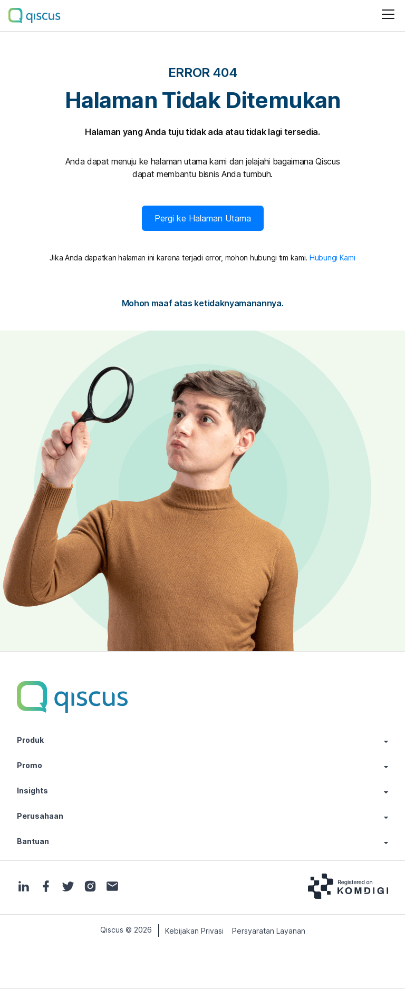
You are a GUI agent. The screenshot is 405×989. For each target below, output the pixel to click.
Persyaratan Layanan (268, 930)
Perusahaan (202, 816)
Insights (202, 790)
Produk (202, 740)
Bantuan (202, 841)
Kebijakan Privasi (194, 930)
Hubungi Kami (332, 257)
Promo (202, 765)
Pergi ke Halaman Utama (203, 218)
